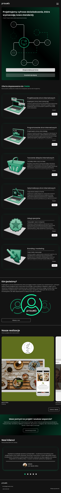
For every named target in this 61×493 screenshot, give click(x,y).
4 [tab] (33, 474)
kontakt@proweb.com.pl (7, 486)
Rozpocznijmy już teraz (30, 70)
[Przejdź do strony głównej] (5, 3)
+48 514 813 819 (5, 489)
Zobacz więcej (54, 409)
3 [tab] (30, 474)
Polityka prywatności (54, 488)
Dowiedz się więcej (30, 75)
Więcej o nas (16, 320)
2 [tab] (27, 474)
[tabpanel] (30, 458)
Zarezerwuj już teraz (30, 430)
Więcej (54, 114)
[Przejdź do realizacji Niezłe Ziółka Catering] (28, 401)
